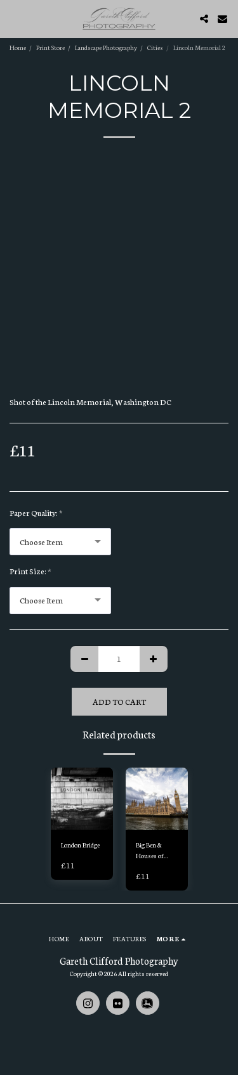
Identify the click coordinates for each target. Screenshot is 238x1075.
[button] (14, 18)
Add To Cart (119, 701)
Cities (155, 47)
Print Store (50, 47)
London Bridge (80, 844)
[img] (82, 799)
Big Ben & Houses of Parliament (150, 850)
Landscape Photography (106, 47)
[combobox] (60, 541)
